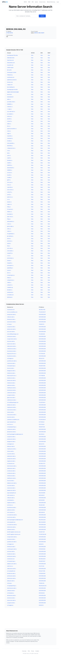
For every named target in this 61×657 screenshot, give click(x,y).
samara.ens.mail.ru (11, 439)
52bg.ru (9, 206)
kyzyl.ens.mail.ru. (11, 341)
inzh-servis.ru (10, 189)
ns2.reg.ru (9, 583)
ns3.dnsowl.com (10, 558)
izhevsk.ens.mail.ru (11, 578)
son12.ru (9, 194)
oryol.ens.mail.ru (11, 485)
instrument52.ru (10, 143)
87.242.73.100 (42, 571)
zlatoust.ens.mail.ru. (11, 346)
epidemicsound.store (12, 79)
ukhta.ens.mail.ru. (11, 529)
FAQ (29, 651)
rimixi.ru (9, 131)
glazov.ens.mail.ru (11, 397)
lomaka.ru (9, 140)
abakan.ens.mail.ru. (11, 490)
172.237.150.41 (42, 402)
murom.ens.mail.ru (11, 517)
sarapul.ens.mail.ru (11, 458)
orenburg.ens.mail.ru (12, 549)
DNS (33, 1)
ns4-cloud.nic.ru (11, 512)
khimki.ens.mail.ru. (11, 319)
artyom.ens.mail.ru (11, 343)
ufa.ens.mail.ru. (10, 412)
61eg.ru (9, 219)
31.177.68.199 (42, 375)
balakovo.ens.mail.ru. (12, 483)
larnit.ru (9, 238)
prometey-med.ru (11, 101)
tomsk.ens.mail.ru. (11, 539)
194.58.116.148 (42, 365)
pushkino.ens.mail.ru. (12, 360)
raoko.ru (9, 231)
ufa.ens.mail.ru (10, 451)
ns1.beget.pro (10, 605)
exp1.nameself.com (11, 422)
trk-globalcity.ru (10, 233)
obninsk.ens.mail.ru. (11, 336)
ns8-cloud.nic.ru (11, 495)
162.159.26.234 (42, 558)
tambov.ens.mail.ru (11, 329)
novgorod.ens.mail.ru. (12, 536)
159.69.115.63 (42, 426)
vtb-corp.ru (9, 182)
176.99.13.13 (41, 324)
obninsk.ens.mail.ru (11, 390)
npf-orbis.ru (10, 248)
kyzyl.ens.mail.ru (11, 417)
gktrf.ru (9, 180)
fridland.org (9, 74)
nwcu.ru (9, 184)
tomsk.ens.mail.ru (11, 597)
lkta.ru (8, 245)
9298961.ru (9, 104)
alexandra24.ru (10, 167)
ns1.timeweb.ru (10, 593)
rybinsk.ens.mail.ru (11, 429)
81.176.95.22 (41, 422)
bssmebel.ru (10, 214)
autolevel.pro (10, 292)
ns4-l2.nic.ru (10, 424)
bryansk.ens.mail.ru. (11, 356)
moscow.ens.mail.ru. (11, 414)
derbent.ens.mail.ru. (11, 431)
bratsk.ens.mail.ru (11, 373)
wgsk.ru (9, 133)
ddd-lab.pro (9, 297)
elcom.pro (9, 94)
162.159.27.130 (42, 309)
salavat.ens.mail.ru (11, 468)
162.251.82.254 (42, 519)
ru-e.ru (8, 255)
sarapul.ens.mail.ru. (11, 314)
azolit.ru (9, 243)
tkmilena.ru (9, 160)
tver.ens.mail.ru (10, 368)
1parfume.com (10, 60)
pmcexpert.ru (10, 265)
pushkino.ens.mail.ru (12, 541)
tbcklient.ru (9, 289)
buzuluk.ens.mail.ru (11, 351)
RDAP (29, 1)
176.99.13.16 (41, 583)
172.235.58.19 (42, 334)
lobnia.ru (9, 260)
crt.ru (8, 199)
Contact (37, 651)
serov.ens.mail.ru (11, 331)
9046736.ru (10, 145)
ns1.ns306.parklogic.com (12, 402)
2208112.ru (9, 165)
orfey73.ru (9, 192)
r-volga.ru (9, 109)
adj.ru (8, 153)
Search (42, 16)
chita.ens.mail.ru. (11, 497)
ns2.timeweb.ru (10, 500)
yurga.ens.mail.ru (11, 602)
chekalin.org (10, 287)
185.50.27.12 (41, 358)
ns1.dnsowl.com (10, 463)
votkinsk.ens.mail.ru (11, 400)
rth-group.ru (10, 209)
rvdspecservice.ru (11, 148)
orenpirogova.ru (11, 275)
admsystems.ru (10, 221)
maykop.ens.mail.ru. (11, 448)
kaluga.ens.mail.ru (11, 441)
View (32, 55)
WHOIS (25, 1)
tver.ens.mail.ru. (10, 480)
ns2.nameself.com (11, 522)
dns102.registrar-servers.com (13, 532)
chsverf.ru (9, 121)
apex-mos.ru (10, 216)
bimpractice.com (11, 62)
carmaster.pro (10, 294)
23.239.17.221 (42, 532)
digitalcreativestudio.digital (13, 92)
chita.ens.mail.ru (10, 317)
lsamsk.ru (9, 201)
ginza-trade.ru (10, 226)
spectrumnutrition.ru (12, 128)
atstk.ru (9, 99)
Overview (24, 651)
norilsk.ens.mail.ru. (11, 473)
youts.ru (9, 270)
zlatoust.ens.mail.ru (11, 568)
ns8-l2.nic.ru (10, 566)
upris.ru (9, 155)
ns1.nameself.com (11, 571)
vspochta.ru (10, 187)
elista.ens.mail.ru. (11, 446)
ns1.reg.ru (9, 324)
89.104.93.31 (41, 495)
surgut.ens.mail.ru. (11, 436)
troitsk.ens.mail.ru (11, 382)
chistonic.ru (9, 106)
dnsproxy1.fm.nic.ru (11, 353)
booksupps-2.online (11, 72)
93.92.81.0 (41, 544)
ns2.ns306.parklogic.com (12, 334)
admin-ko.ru (10, 197)
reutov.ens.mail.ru (11, 488)
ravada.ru (9, 177)
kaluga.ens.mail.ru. (11, 370)
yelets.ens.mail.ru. (11, 385)
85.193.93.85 (41, 500)
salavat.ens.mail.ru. (11, 456)
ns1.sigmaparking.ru (11, 585)
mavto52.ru (9, 136)
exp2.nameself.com (11, 492)
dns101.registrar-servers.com (13, 534)
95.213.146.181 (42, 492)
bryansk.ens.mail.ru (11, 507)
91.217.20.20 (41, 424)
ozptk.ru (9, 158)
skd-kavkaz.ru (10, 258)
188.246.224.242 (42, 585)
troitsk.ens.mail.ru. (11, 475)
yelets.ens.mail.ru (11, 510)
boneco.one (10, 82)
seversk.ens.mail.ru (11, 321)
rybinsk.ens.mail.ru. (11, 392)
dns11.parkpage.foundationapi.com (15, 519)
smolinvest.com (10, 77)
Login (58, 1)
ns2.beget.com (10, 444)
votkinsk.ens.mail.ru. (11, 348)
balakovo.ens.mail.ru (12, 563)
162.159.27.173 (42, 463)
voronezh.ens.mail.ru (12, 514)
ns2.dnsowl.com (10, 309)
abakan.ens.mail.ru (11, 404)
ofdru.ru (9, 228)
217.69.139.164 (9, 32)
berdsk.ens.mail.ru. (11, 573)
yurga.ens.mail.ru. (11, 395)
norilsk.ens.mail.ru (11, 470)
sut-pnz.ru (9, 172)
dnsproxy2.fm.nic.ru (11, 375)
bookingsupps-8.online (12, 89)
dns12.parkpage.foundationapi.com (15, 434)
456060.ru (9, 170)
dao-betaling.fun (11, 87)
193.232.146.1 (42, 505)
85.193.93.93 (41, 593)
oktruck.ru (9, 116)
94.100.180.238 (42, 314)
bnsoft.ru (9, 175)
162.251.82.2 (41, 434)
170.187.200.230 (42, 534)
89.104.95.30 (42, 512)
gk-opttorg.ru (10, 236)
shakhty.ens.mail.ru (11, 478)
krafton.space (10, 67)
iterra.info (9, 70)
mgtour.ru (9, 204)
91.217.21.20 (41, 566)
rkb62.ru (9, 282)
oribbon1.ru (9, 285)
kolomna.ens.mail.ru (11, 588)
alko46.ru (9, 118)
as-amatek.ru (10, 114)
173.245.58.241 (42, 419)
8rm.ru (8, 126)
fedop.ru (9, 277)
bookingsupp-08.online (12, 55)
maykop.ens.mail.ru (11, 407)
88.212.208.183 (42, 522)
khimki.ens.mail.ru (11, 546)
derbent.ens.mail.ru (11, 595)
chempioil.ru (10, 138)
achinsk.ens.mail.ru (11, 575)
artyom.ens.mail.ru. (11, 600)
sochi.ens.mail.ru (11, 551)
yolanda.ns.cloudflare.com (13, 419)
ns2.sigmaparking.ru (11, 426)
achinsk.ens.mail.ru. (11, 556)
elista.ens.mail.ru (11, 580)
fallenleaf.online (10, 57)
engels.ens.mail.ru (11, 461)
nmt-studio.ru (10, 250)
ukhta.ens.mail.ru (11, 590)
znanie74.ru (10, 253)
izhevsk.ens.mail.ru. (11, 527)
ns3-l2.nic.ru (10, 505)
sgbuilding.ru (10, 267)
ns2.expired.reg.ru (11, 365)
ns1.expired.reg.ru (11, 561)
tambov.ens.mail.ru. (11, 380)
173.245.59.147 (42, 312)
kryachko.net (10, 65)
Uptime (36, 1)
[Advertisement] (30, 22)
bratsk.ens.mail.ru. (11, 378)
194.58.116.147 (42, 561)
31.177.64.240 (42, 353)
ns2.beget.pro (10, 358)
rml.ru (8, 150)
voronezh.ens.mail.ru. (12, 524)
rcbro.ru (9, 223)
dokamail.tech (10, 96)
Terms (32, 651)
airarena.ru (9, 241)
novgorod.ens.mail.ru (12, 338)
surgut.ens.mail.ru (11, 326)
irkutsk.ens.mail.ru (11, 554)
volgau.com (9, 84)
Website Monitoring (51, 1)
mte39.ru (9, 162)
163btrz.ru (9, 211)
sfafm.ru (9, 123)
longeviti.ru (9, 263)
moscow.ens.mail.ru (11, 409)
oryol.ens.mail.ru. (11, 453)
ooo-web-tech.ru (11, 111)
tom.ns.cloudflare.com (12, 312)
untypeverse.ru (10, 280)
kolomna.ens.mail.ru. (12, 466)
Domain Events (42, 1)
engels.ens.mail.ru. (11, 502)
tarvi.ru (8, 272)
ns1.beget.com (10, 544)
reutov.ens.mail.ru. (11, 363)
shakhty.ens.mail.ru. (11, 387)
